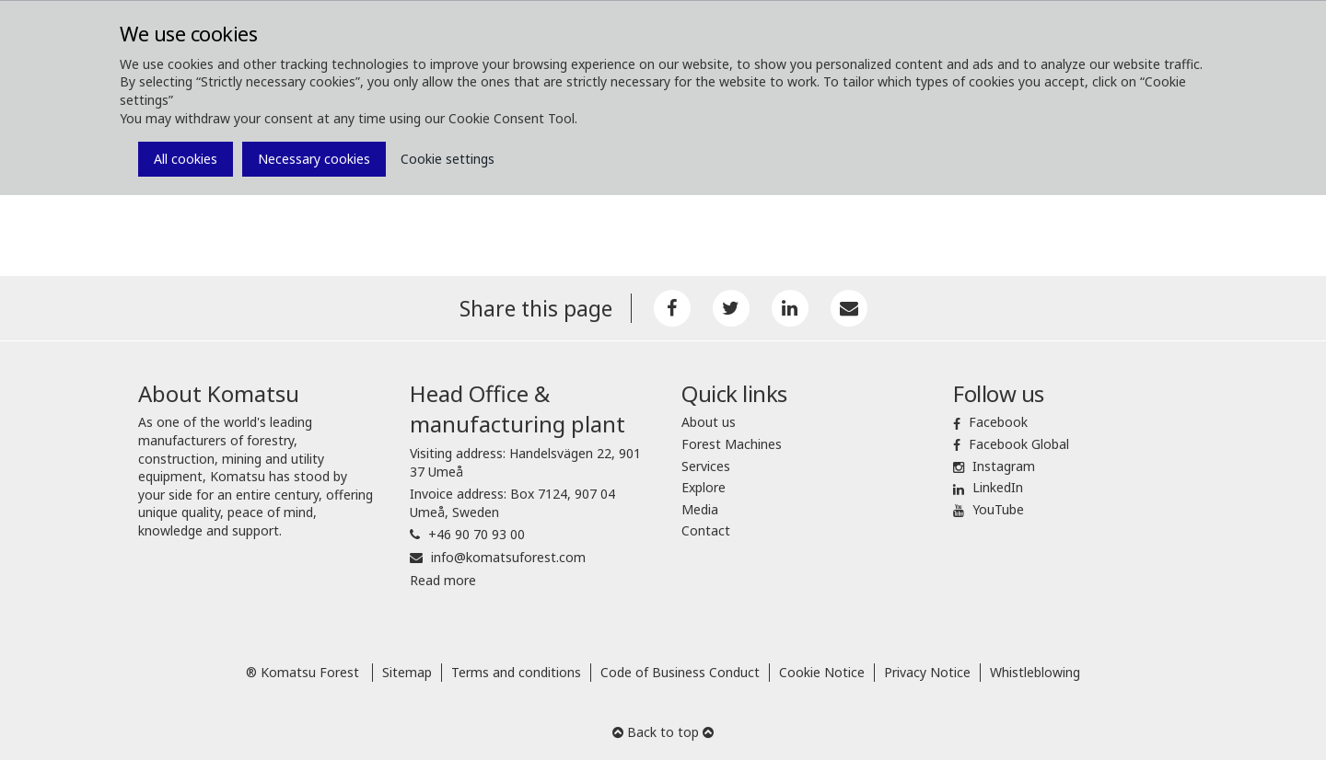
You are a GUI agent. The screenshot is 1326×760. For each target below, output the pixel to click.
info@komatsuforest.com (508, 557)
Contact (705, 530)
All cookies (185, 158)
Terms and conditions (516, 672)
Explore (703, 487)
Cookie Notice (822, 672)
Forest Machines (731, 444)
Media (699, 509)
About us (708, 422)
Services (705, 466)
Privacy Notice (927, 672)
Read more (443, 580)
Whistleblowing (1035, 672)
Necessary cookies (314, 158)
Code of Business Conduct (680, 672)
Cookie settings (447, 158)
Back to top (663, 732)
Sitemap (407, 672)
